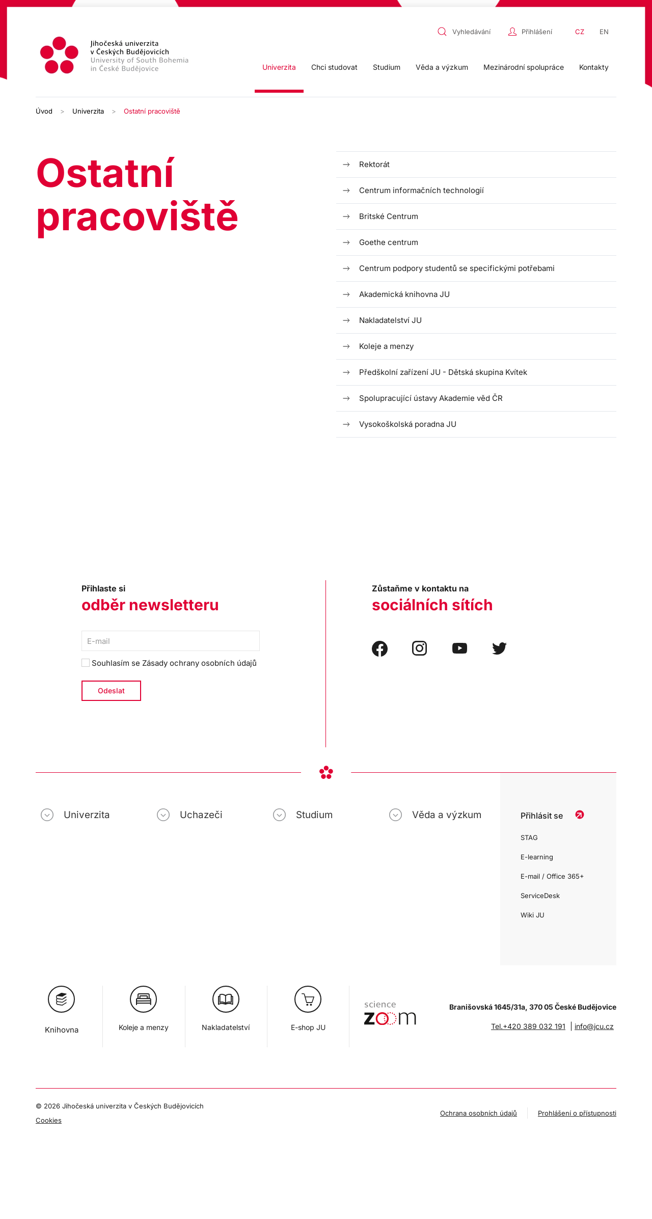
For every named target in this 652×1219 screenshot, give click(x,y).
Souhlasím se (169, 663)
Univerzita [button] (279, 67)
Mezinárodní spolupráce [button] (523, 67)
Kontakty (594, 67)
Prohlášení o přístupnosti (577, 1113)
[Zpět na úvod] (116, 57)
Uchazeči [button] (201, 815)
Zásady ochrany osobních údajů (199, 663)
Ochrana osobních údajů (478, 1113)
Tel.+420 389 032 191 (528, 1026)
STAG (529, 837)
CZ (579, 32)
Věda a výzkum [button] (442, 67)
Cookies (49, 1120)
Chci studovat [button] (334, 67)
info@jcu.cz (594, 1026)
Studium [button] (386, 67)
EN (604, 32)
